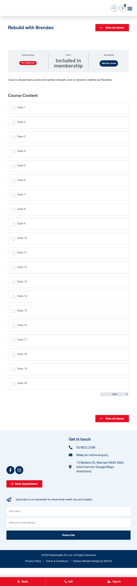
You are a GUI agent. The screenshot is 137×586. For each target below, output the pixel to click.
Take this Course (108, 73)
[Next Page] (127, 405)
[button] (130, 14)
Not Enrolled (28, 73)
